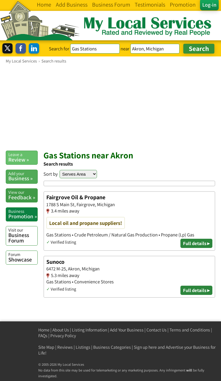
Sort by (50, 174)
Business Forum (22, 235)
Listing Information (89, 330)
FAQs (42, 335)
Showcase (22, 257)
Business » (22, 176)
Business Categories (112, 347)
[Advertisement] (110, 107)
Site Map (46, 347)
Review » (22, 157)
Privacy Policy (63, 335)
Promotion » (22, 214)
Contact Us (156, 330)
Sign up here (145, 347)
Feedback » (22, 195)
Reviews (65, 347)
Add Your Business (127, 330)
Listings (83, 347)
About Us (60, 330)
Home (43, 330)
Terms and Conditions (189, 330)
